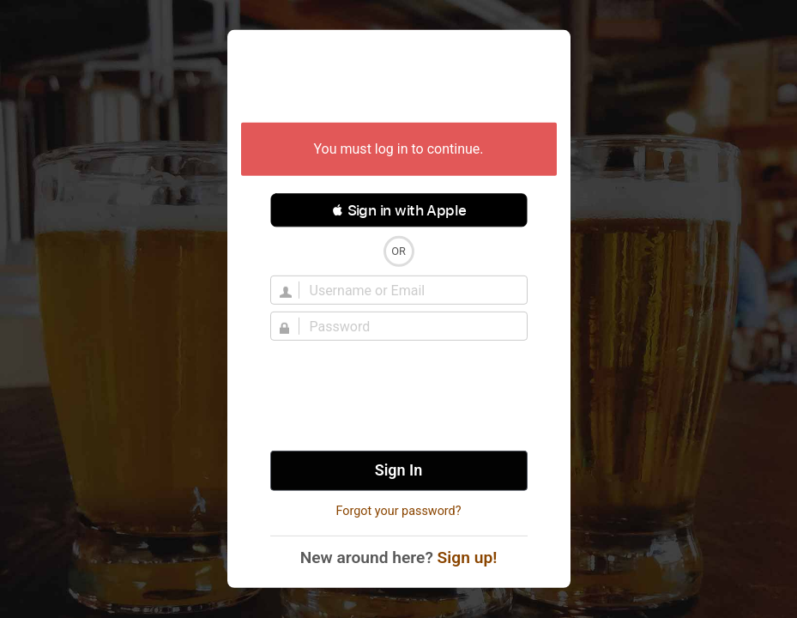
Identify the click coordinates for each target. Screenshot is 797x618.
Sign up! (468, 557)
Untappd (399, 78)
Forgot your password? (398, 511)
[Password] (409, 326)
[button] (399, 210)
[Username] (409, 290)
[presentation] (399, 395)
